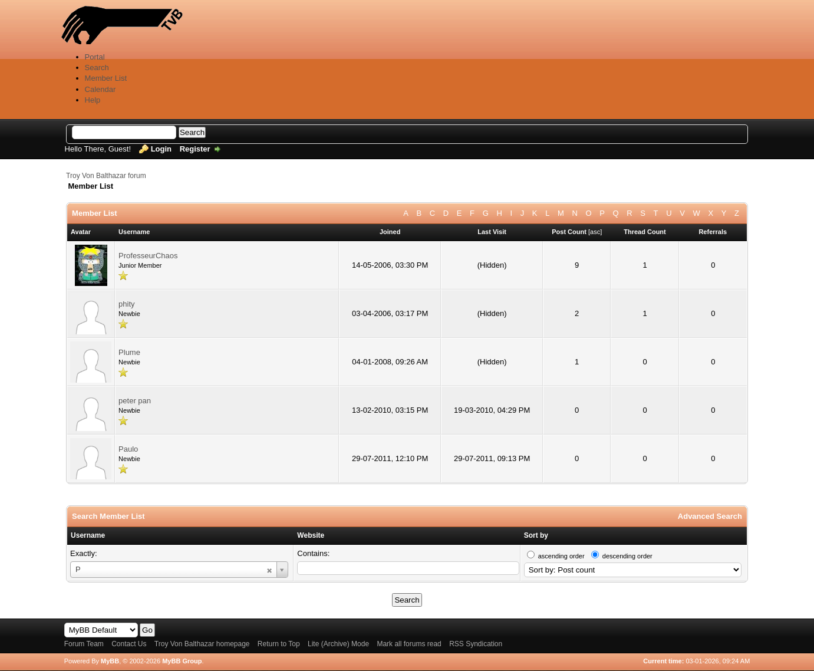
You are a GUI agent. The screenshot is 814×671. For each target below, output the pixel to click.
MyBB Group (182, 661)
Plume (129, 352)
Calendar (100, 89)
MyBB (110, 661)
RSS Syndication (475, 644)
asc (595, 231)
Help (93, 100)
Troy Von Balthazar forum (106, 176)
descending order (627, 556)
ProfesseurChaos (147, 255)
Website (310, 535)
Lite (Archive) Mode (338, 644)
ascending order (561, 556)
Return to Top (279, 644)
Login (161, 148)
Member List (106, 78)
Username (88, 535)
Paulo (128, 449)
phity (126, 304)
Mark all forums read (409, 644)
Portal (95, 56)
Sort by (536, 535)
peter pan (134, 400)
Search (97, 67)
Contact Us (128, 644)
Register (195, 148)
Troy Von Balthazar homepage (202, 644)
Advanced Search (710, 516)
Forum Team (84, 644)
